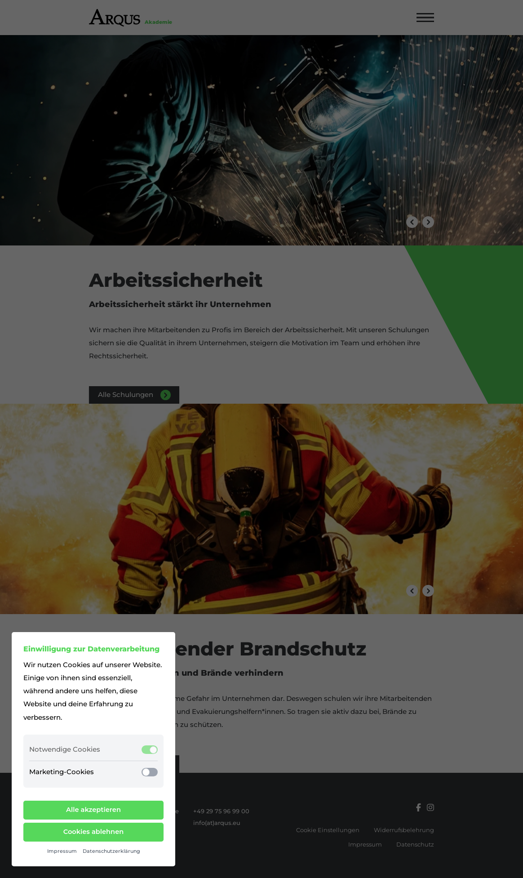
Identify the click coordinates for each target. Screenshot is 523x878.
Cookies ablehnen (93, 832)
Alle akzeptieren (93, 810)
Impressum (62, 851)
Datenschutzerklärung (111, 851)
